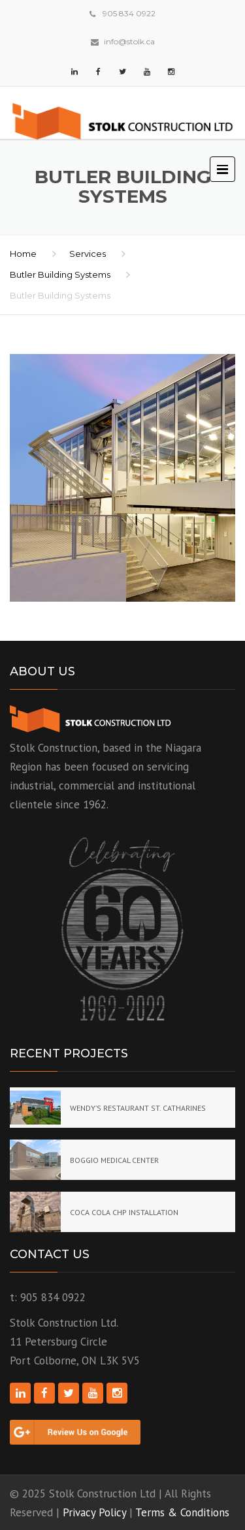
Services (87, 253)
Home (23, 253)
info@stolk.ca (129, 41)
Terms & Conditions (182, 1512)
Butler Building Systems (60, 274)
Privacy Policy (94, 1512)
